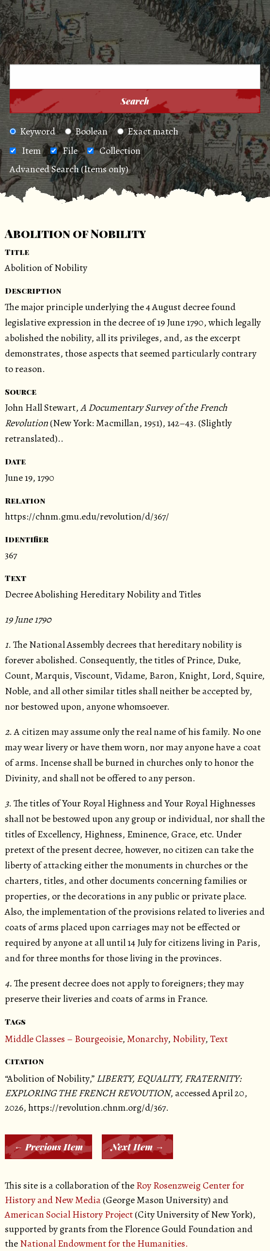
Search (135, 101)
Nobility (189, 1038)
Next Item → (137, 1147)
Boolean (86, 131)
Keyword (32, 131)
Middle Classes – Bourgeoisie (63, 1038)
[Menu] (24, 52)
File (70, 150)
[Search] (250, 51)
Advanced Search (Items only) (69, 169)
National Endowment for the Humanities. (104, 1243)
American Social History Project (69, 1214)
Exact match (147, 131)
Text (219, 1038)
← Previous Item (48, 1147)
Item (31, 150)
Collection (120, 150)
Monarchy (147, 1038)
